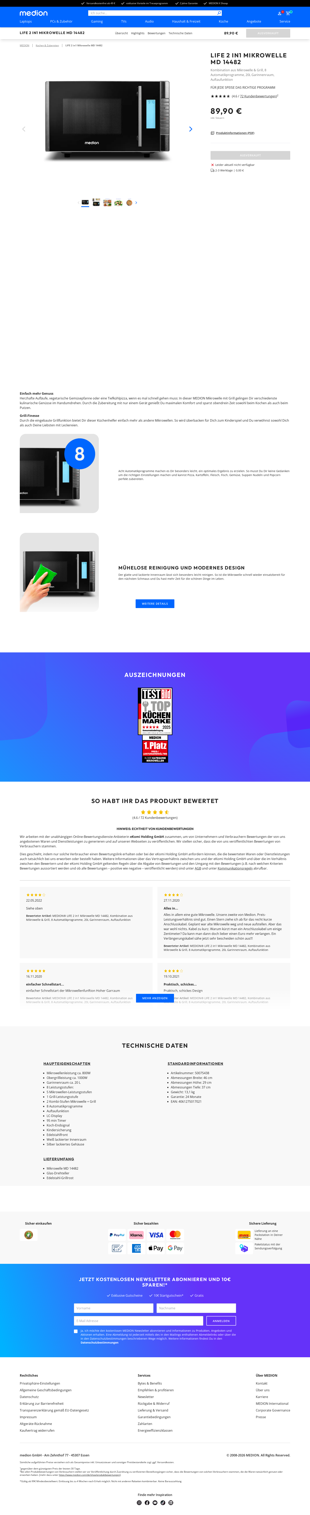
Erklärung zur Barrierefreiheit (42, 1403)
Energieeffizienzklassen (155, 1430)
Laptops (26, 21)
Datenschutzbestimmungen (99, 1342)
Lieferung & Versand (153, 1410)
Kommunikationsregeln (235, 868)
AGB (198, 868)
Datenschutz (29, 1397)
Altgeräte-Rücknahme (36, 1424)
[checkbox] (76, 1331)
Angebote (254, 21)
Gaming (97, 21)
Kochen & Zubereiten (47, 45)
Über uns (263, 1390)
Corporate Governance (273, 1410)
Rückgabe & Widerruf (153, 1403)
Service (285, 21)
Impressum (28, 1417)
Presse (261, 1417)
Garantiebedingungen (154, 1417)
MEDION (24, 45)
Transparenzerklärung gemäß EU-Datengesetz (54, 1410)
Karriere (262, 1397)
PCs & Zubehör (61, 21)
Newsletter (146, 1397)
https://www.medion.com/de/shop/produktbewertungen (89, 1475)
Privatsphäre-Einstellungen (40, 1383)
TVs (124, 21)
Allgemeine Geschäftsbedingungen (46, 1390)
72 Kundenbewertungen (258, 96)
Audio (149, 21)
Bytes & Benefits (150, 1383)
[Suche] (219, 13)
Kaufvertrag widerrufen (37, 1430)
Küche (223, 21)
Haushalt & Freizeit (186, 21)
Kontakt (261, 1383)
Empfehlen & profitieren (156, 1390)
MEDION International (272, 1403)
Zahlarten (145, 1424)
